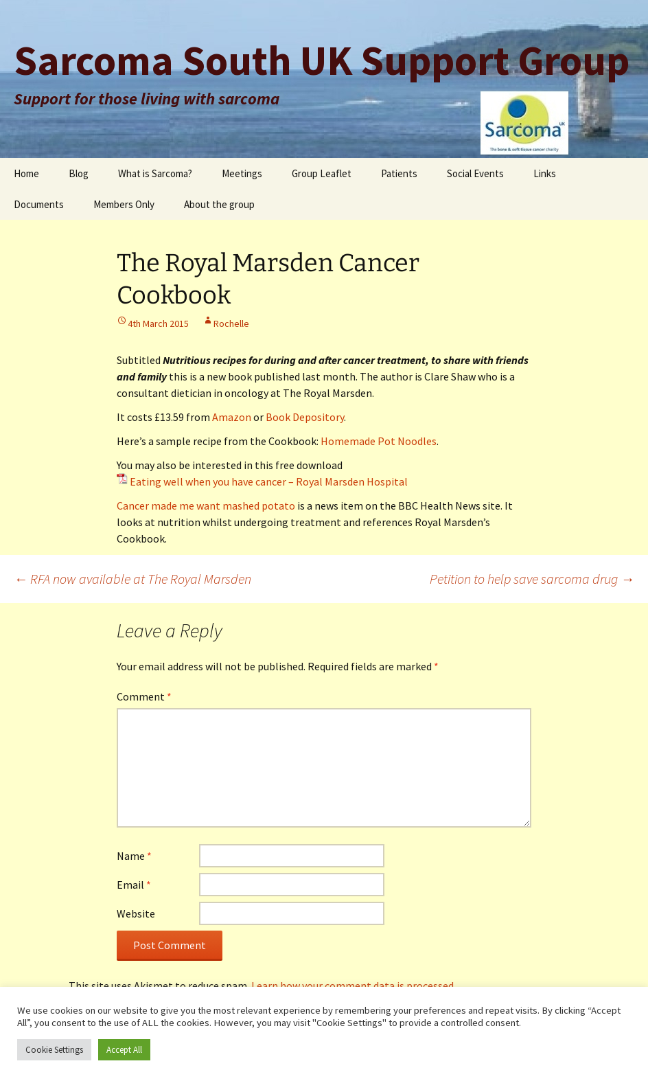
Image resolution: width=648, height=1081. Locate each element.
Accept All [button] (124, 1050)
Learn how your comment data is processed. (353, 985)
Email (134, 884)
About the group (219, 204)
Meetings (242, 173)
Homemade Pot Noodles (379, 441)
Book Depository (305, 417)
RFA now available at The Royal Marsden (132, 578)
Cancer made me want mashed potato (206, 505)
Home (26, 173)
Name (134, 856)
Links (544, 173)
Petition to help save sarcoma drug (532, 578)
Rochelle (231, 323)
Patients (399, 173)
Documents (39, 204)
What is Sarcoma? (155, 173)
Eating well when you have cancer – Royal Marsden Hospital (269, 481)
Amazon (231, 417)
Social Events (475, 173)
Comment (144, 696)
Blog (79, 173)
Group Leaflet (321, 173)
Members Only (123, 204)
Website (136, 913)
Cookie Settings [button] (54, 1050)
